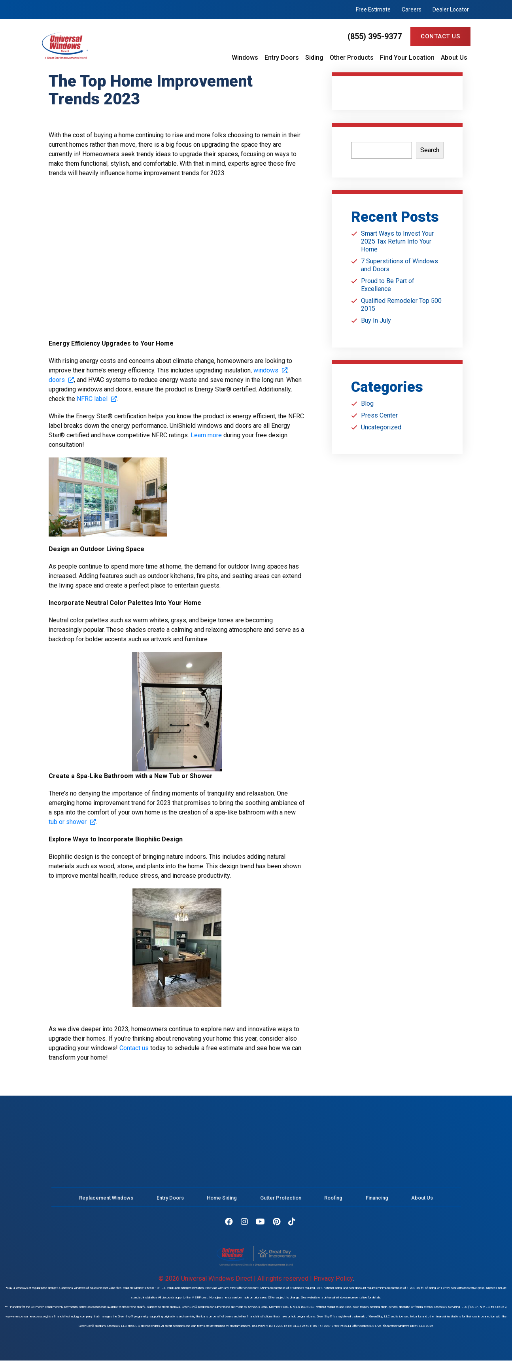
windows (270, 370)
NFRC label (97, 398)
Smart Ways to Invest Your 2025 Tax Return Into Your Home (397, 241)
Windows (245, 57)
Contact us (134, 1048)
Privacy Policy (333, 1278)
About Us (454, 57)
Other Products (352, 57)
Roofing (333, 1203)
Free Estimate (373, 9)
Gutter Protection (280, 1203)
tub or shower (72, 822)
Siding (314, 57)
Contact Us (440, 36)
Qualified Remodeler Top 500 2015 (401, 304)
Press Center (379, 415)
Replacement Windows (106, 1203)
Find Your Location (407, 57)
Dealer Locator (451, 9)
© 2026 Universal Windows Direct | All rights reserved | (236, 1278)
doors (61, 380)
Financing (377, 1203)
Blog (367, 403)
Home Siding (222, 1203)
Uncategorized (381, 427)
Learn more (206, 435)
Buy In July (376, 320)
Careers (411, 9)
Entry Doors (282, 57)
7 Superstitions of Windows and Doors (399, 265)
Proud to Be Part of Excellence (387, 285)
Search (429, 150)
